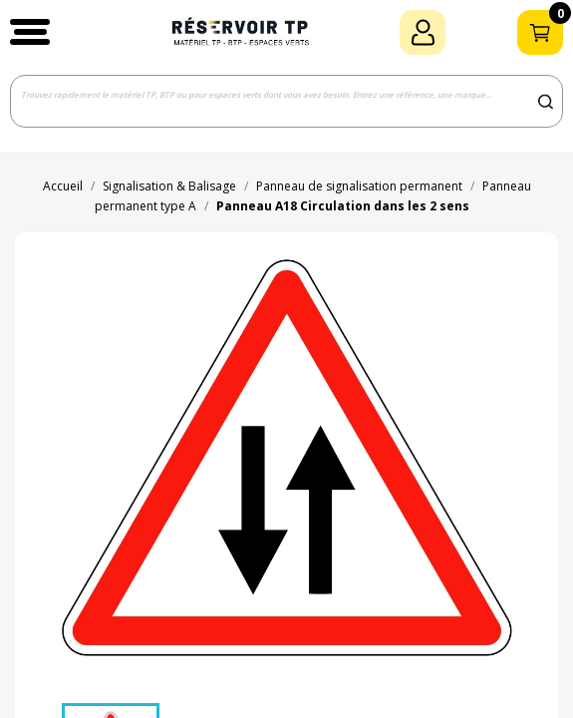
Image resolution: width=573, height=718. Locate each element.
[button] (30, 32)
